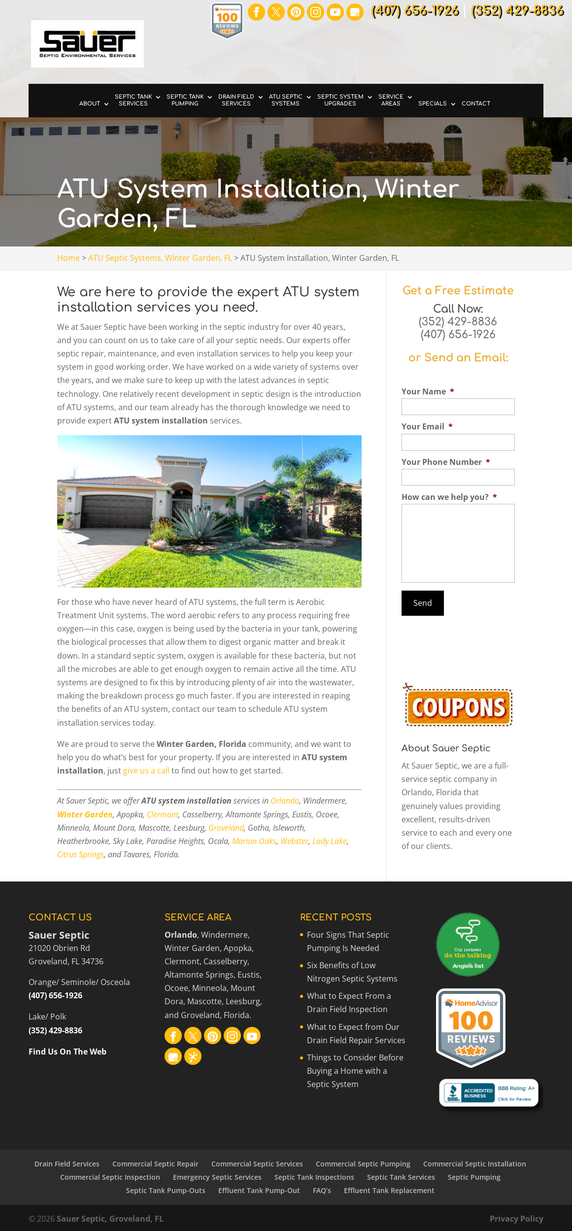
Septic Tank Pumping (185, 100)
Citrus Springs (80, 854)
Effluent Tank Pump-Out (259, 1190)
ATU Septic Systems (286, 100)
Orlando (284, 800)
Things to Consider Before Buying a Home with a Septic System (355, 1071)
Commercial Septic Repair (155, 1163)
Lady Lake (329, 841)
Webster (294, 841)
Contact (476, 104)
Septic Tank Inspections (314, 1177)
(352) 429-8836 (458, 322)
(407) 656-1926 (458, 335)
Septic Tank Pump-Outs (165, 1190)
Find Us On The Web (67, 1051)
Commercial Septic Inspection (110, 1177)
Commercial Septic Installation (474, 1163)
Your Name (428, 392)
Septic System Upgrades (340, 100)
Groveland (226, 827)
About (89, 104)
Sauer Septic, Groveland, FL (110, 1218)
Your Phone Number (446, 462)
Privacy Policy (516, 1218)
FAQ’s (322, 1190)
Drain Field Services (236, 100)
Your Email (427, 427)
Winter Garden (85, 814)
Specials (432, 104)
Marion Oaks (254, 841)
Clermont (162, 814)
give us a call (146, 770)
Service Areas (391, 100)
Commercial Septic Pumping (363, 1163)
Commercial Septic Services (257, 1163)
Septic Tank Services (133, 100)
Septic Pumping (474, 1177)
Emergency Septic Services (217, 1177)
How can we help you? (449, 497)
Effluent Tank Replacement (389, 1190)
